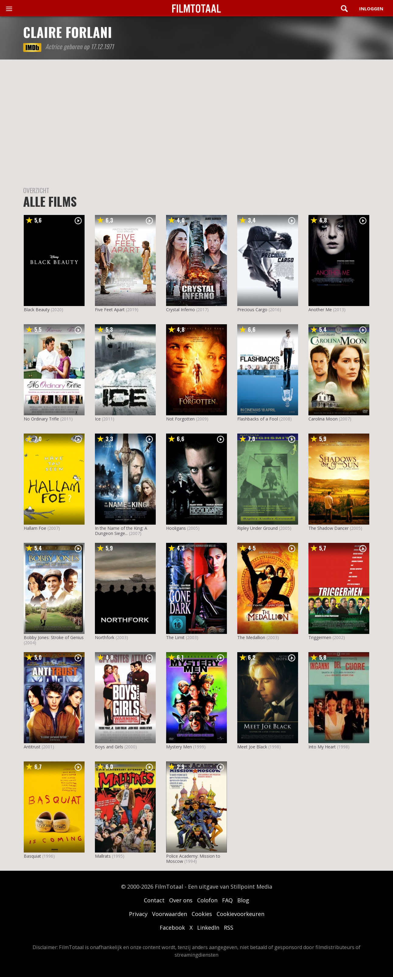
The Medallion (251, 637)
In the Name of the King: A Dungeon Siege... (121, 530)
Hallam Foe (35, 528)
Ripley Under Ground (257, 528)
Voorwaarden (169, 913)
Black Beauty (37, 309)
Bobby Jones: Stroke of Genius (54, 637)
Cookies (202, 913)
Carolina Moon (323, 419)
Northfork (104, 637)
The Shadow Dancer (328, 528)
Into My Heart (322, 747)
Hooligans (176, 528)
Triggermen (319, 637)
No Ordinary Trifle (41, 419)
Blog (243, 900)
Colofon (207, 900)
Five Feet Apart (110, 309)
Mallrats (103, 856)
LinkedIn (208, 927)
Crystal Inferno (180, 309)
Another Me (320, 309)
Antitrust (32, 747)
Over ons (181, 900)
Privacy (138, 913)
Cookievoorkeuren (240, 913)
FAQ (227, 900)
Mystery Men (179, 747)
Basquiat (32, 856)
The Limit (175, 637)
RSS (228, 927)
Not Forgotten (180, 419)
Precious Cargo (252, 309)
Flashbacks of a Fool (257, 419)
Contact (154, 900)
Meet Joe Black (252, 747)
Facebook (172, 927)
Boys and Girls (109, 747)
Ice (98, 419)
